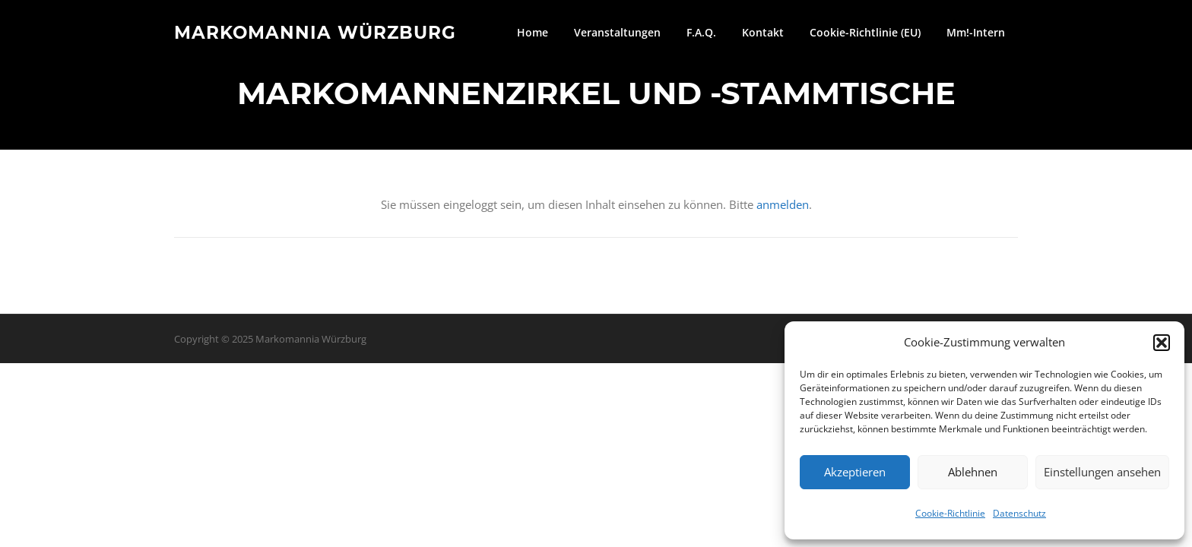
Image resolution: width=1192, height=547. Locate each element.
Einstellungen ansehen (1102, 471)
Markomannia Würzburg (315, 32)
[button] (1161, 342)
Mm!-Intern (975, 32)
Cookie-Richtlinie (950, 513)
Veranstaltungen (617, 32)
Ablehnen (972, 471)
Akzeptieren (855, 471)
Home (532, 32)
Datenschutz (1019, 513)
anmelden (782, 204)
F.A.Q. (701, 32)
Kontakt (763, 32)
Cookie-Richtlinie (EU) (865, 32)
